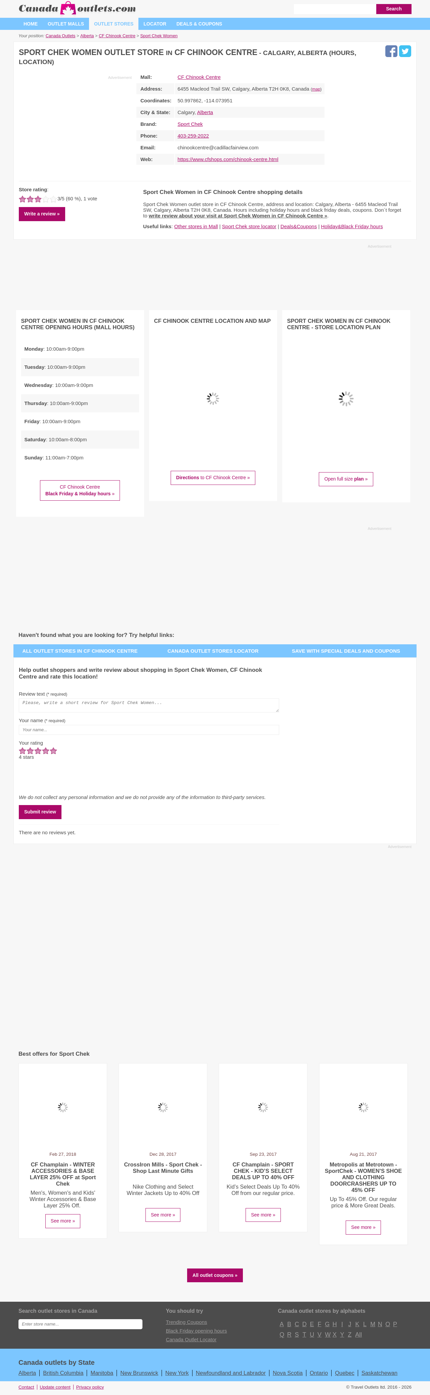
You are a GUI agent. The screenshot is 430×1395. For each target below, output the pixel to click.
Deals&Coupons (299, 226)
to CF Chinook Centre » (213, 477)
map (316, 89)
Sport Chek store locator (249, 226)
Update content (55, 1389)
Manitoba (101, 1375)
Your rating (31, 745)
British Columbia (63, 1375)
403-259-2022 (193, 136)
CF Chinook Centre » (80, 490)
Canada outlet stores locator (212, 651)
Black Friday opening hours (196, 1333)
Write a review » (42, 213)
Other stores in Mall (196, 226)
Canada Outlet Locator (191, 1341)
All (358, 1336)
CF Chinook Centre (199, 77)
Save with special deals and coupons (346, 651)
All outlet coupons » (215, 1277)
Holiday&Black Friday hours (352, 226)
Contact (26, 1389)
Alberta (205, 112)
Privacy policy (90, 1389)
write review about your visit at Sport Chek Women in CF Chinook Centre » (238, 215)
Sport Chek (190, 124)
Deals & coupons (199, 24)
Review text (43, 694)
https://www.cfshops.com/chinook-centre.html (228, 159)
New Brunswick (139, 1375)
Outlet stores (113, 24)
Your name (42, 722)
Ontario (319, 1375)
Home (31, 24)
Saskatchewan (379, 1375)
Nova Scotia (288, 1375)
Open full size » (346, 479)
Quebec (344, 1375)
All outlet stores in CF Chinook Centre (80, 651)
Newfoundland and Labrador (231, 1375)
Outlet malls (66, 24)
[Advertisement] (75, 127)
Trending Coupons (186, 1324)
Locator (154, 24)
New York (177, 1375)
